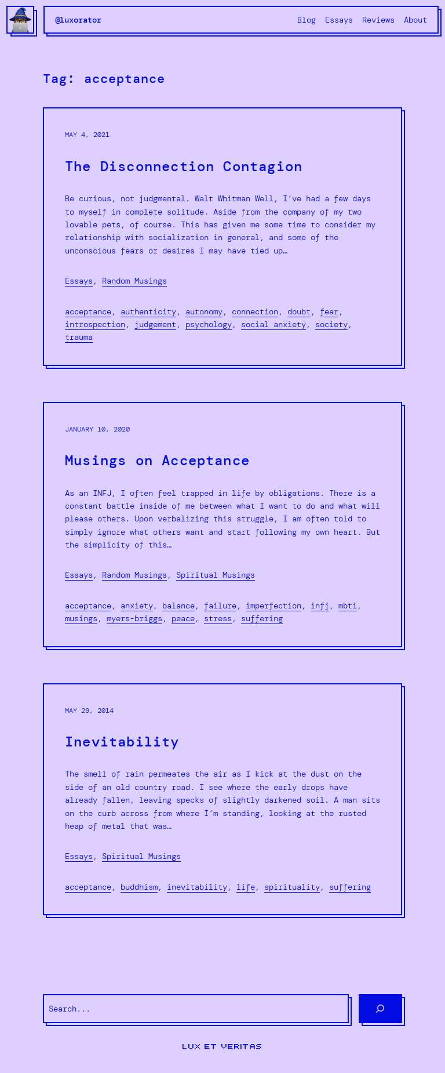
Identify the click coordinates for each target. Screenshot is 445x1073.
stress (218, 618)
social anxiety (273, 324)
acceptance (88, 311)
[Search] (380, 1008)
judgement (155, 324)
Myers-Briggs (134, 618)
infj (320, 605)
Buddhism (139, 887)
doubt (299, 311)
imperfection (273, 605)
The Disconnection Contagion (183, 166)
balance (178, 605)
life (245, 887)
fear (329, 311)
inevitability (197, 887)
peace (183, 618)
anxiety (137, 605)
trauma (79, 337)
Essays (79, 281)
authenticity (148, 311)
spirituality (292, 887)
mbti (347, 605)
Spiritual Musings (215, 575)
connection (255, 311)
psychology (208, 324)
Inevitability (122, 742)
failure (220, 605)
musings (81, 618)
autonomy (203, 311)
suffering (262, 618)
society (331, 324)
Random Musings (134, 281)
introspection (95, 324)
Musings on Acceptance (157, 460)
